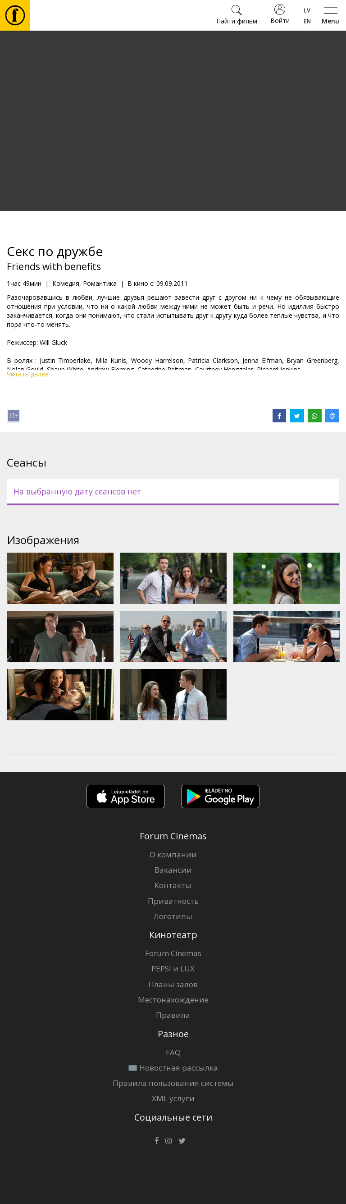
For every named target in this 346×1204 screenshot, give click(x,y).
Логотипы (173, 916)
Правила (173, 1015)
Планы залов (173, 984)
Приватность (173, 901)
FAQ (173, 1052)
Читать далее (28, 374)
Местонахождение (173, 999)
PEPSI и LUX (173, 968)
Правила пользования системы (173, 1083)
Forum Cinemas (173, 953)
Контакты (173, 885)
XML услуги (173, 1098)
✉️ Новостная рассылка (173, 1067)
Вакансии (173, 870)
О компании (173, 854)
